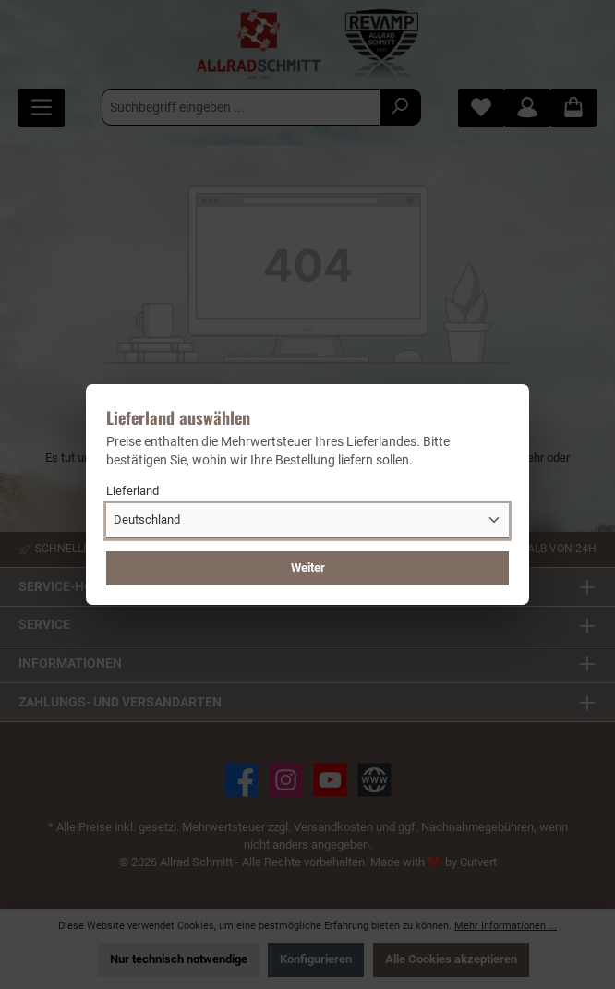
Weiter (308, 567)
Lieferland (132, 491)
